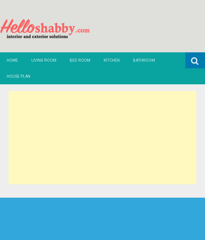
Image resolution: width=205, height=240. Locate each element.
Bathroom (144, 60)
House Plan (18, 76)
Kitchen (112, 60)
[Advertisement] (102, 137)
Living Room (43, 60)
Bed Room (80, 60)
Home (12, 60)
